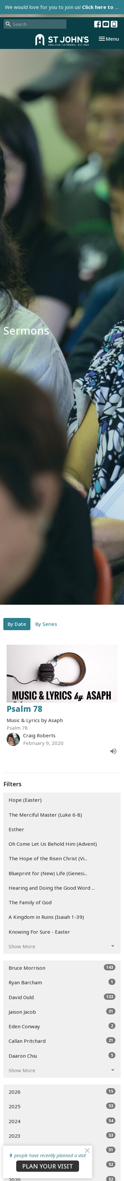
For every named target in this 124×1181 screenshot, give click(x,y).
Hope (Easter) (25, 799)
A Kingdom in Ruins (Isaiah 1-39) (46, 917)
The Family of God (30, 902)
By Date (17, 624)
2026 (62, 1091)
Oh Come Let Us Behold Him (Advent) (53, 843)
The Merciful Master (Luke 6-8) (45, 814)
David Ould (62, 997)
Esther (16, 829)
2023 (62, 1135)
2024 (62, 1121)
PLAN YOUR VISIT (47, 1166)
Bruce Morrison (62, 967)
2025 (62, 1106)
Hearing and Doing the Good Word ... (52, 887)
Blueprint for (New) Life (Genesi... (48, 873)
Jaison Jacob (62, 1011)
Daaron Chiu (62, 1055)
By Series (46, 624)
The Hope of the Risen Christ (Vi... (48, 858)
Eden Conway (62, 1026)
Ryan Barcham (62, 982)
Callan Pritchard (62, 1040)
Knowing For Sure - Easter (39, 931)
